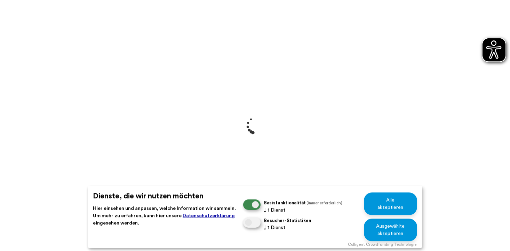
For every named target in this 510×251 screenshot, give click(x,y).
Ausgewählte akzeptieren (390, 230)
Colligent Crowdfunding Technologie (382, 244)
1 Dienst (274, 210)
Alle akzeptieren (390, 204)
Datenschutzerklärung (209, 215)
